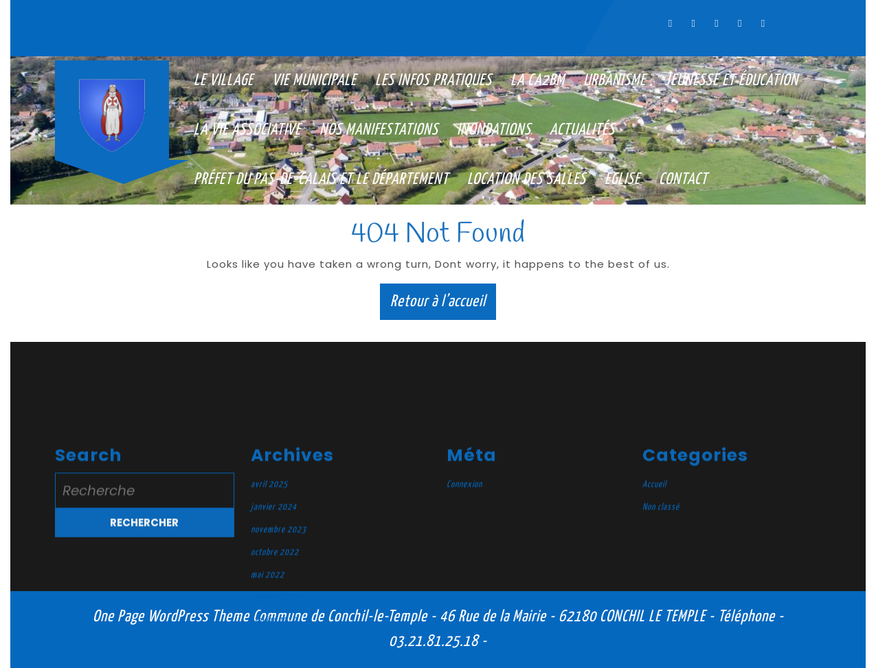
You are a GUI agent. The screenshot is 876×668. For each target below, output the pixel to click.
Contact (683, 179)
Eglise (622, 179)
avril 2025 (269, 644)
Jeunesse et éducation (731, 81)
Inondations (494, 130)
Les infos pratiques (433, 81)
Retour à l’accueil (443, 304)
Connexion (464, 644)
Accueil (654, 644)
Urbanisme (614, 81)
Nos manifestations (378, 130)
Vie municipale (314, 81)
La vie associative (247, 130)
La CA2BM (537, 81)
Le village (224, 81)
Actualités (582, 130)
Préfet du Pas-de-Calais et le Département (321, 179)
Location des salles (526, 179)
